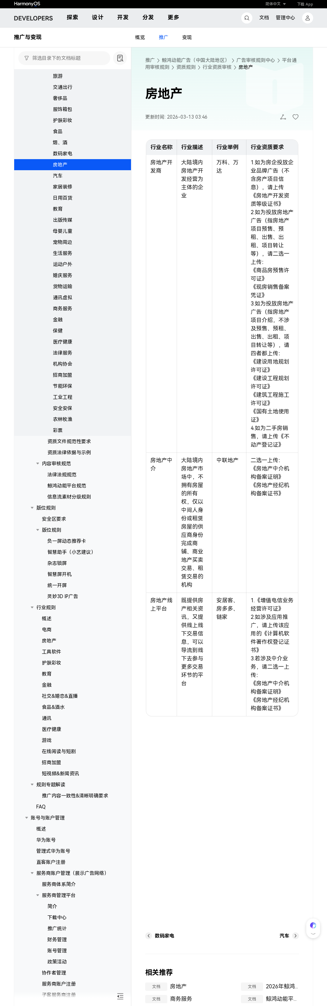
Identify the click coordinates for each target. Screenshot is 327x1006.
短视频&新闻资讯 (60, 773)
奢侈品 (60, 98)
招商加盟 (62, 375)
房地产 (60, 164)
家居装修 (62, 187)
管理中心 (285, 17)
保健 (58, 330)
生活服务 (62, 253)
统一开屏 (57, 585)
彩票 (58, 430)
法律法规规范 (61, 474)
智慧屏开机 (59, 574)
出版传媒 (62, 220)
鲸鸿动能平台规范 (66, 485)
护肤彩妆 (62, 120)
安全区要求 (54, 519)
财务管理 (57, 939)
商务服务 (62, 308)
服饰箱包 (62, 109)
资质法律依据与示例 (69, 452)
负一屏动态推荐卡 (66, 541)
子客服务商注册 (59, 995)
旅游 (58, 76)
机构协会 (62, 364)
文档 (264, 17)
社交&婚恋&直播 (60, 696)
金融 (58, 319)
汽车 (58, 176)
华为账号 (46, 840)
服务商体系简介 (59, 884)
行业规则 (46, 607)
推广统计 (57, 928)
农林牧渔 (62, 419)
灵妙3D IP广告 (62, 596)
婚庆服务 (62, 275)
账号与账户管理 (48, 818)
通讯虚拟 (62, 297)
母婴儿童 (62, 231)
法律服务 (62, 353)
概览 (140, 37)
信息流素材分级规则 (69, 497)
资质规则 (186, 67)
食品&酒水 (53, 707)
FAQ (41, 807)
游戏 (47, 740)
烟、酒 (60, 142)
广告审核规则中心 (255, 60)
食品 (58, 131)
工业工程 (62, 397)
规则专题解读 (50, 784)
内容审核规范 (56, 463)
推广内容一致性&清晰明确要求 (75, 795)
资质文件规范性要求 (69, 441)
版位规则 (46, 508)
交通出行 (62, 87)
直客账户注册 (50, 862)
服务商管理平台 (59, 895)
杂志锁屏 (57, 563)
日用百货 (62, 198)
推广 (163, 37)
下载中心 (57, 917)
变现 (187, 37)
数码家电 (62, 153)
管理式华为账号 (53, 851)
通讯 (47, 718)
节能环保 (62, 386)
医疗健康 (62, 342)
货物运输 (62, 286)
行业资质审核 (217, 67)
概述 (47, 618)
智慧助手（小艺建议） (71, 552)
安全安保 (62, 408)
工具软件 (51, 652)
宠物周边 (62, 242)
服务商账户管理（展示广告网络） (72, 873)
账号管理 (57, 950)
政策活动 (57, 961)
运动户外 (62, 264)
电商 (47, 629)
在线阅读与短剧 (59, 751)
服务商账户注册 (59, 984)
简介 (52, 906)
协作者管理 (54, 973)
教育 (58, 209)
